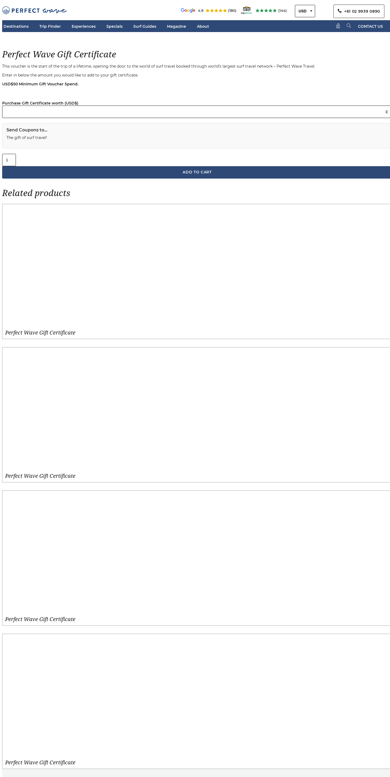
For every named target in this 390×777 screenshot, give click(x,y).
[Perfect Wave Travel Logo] (34, 11)
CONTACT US (370, 26)
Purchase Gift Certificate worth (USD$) (40, 103)
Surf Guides (144, 26)
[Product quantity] (9, 160)
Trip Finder (50, 26)
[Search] (349, 26)
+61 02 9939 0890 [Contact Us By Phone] (359, 11)
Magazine (176, 26)
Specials (114, 26)
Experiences (84, 26)
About (203, 26)
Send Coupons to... (26, 130)
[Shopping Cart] (338, 26)
